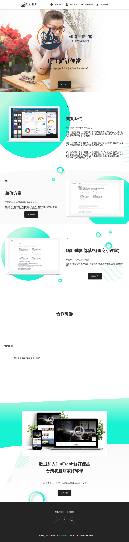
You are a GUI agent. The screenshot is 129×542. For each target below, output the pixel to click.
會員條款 (70, 512)
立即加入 (64, 84)
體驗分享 (94, 276)
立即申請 (64, 493)
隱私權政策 (59, 512)
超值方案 (71, 4)
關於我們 (56, 4)
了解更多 (31, 214)
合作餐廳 (87, 4)
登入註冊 (102, 4)
